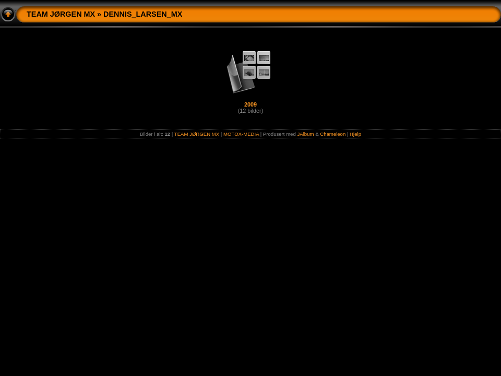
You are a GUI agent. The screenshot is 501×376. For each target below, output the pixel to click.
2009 (250, 104)
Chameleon (332, 134)
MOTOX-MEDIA (241, 134)
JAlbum (305, 134)
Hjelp (355, 134)
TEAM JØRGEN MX (61, 14)
